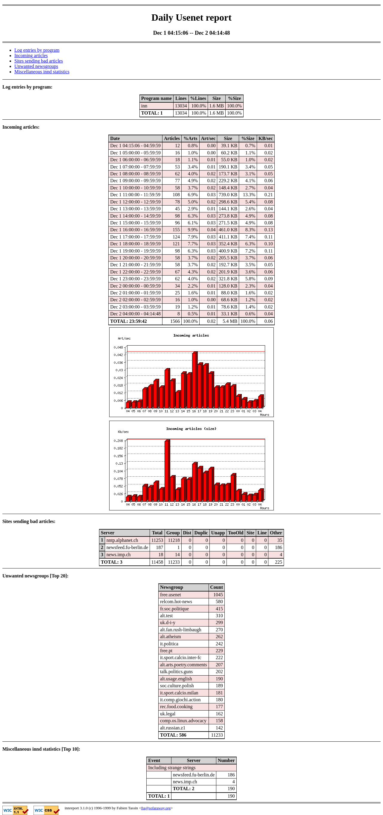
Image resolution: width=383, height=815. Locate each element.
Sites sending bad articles (38, 60)
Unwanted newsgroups (36, 66)
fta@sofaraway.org (156, 808)
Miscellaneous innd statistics (41, 71)
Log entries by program (37, 50)
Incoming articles (31, 55)
